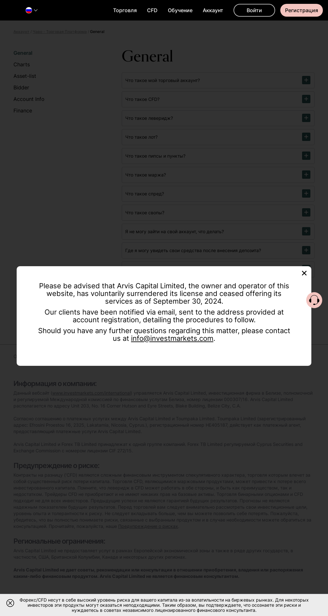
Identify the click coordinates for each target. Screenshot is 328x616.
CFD (152, 10)
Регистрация (301, 10)
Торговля (125, 10)
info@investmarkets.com (172, 338)
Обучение (180, 10)
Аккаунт (213, 10)
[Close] (304, 272)
